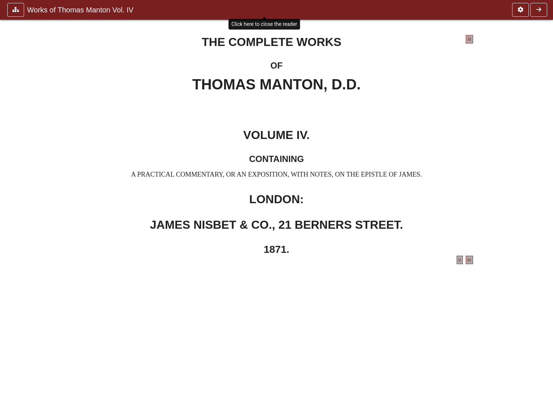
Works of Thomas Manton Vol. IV (80, 10)
